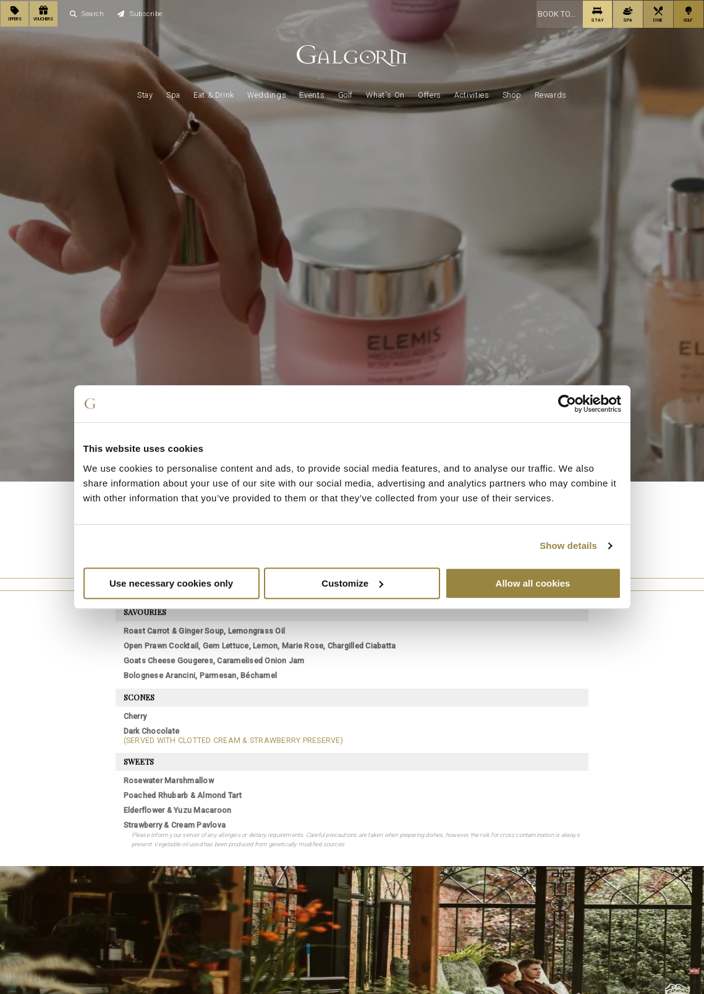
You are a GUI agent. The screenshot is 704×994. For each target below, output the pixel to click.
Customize (352, 583)
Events (311, 94)
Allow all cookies (533, 583)
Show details (568, 545)
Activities (471, 94)
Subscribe (140, 13)
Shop (512, 94)
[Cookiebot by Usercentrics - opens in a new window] (567, 403)
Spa (173, 94)
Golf (345, 94)
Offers (429, 94)
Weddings (266, 94)
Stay (145, 94)
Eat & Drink (213, 94)
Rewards (551, 94)
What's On (385, 94)
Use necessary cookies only (171, 583)
